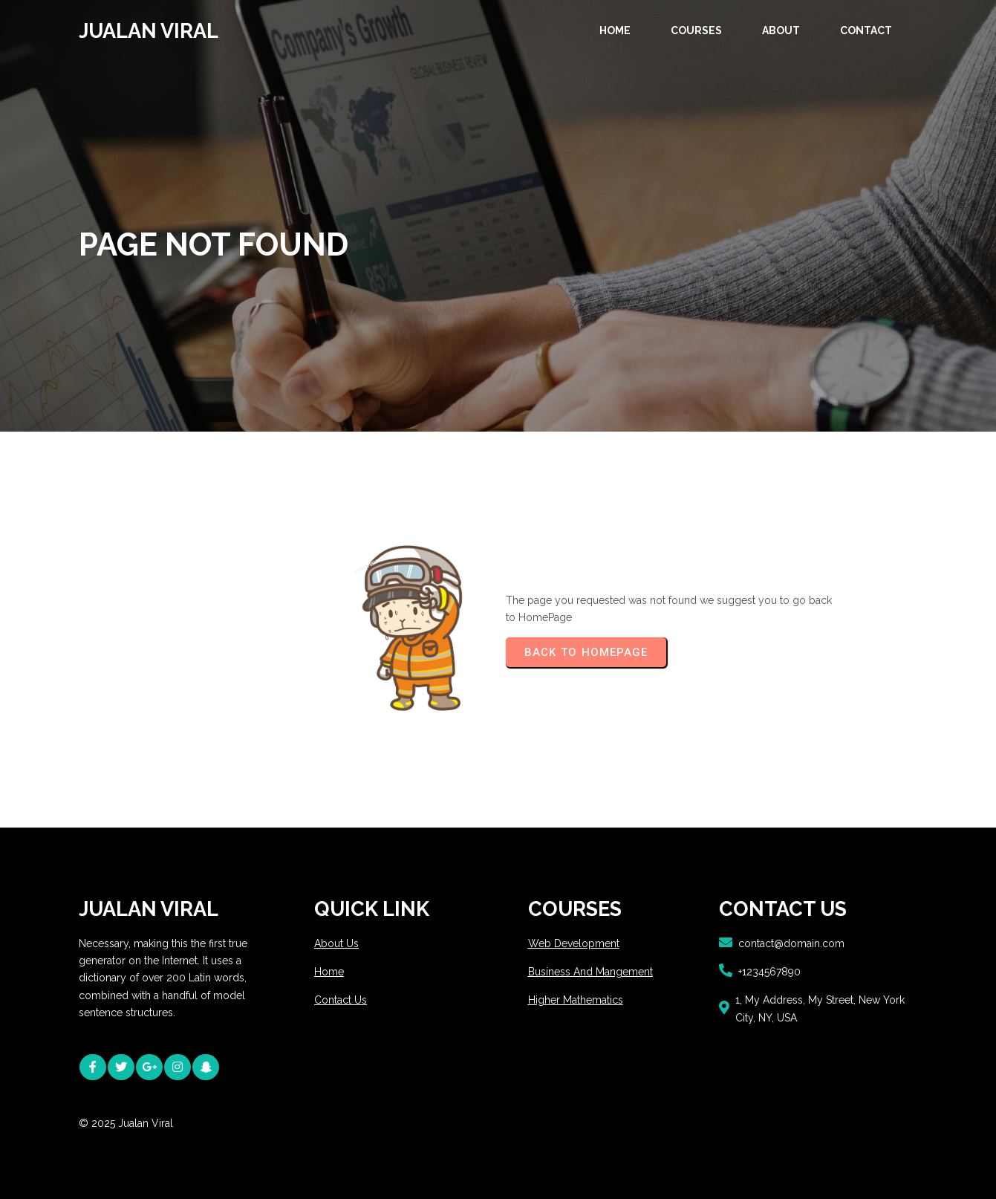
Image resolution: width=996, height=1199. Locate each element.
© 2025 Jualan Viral (126, 1123)
